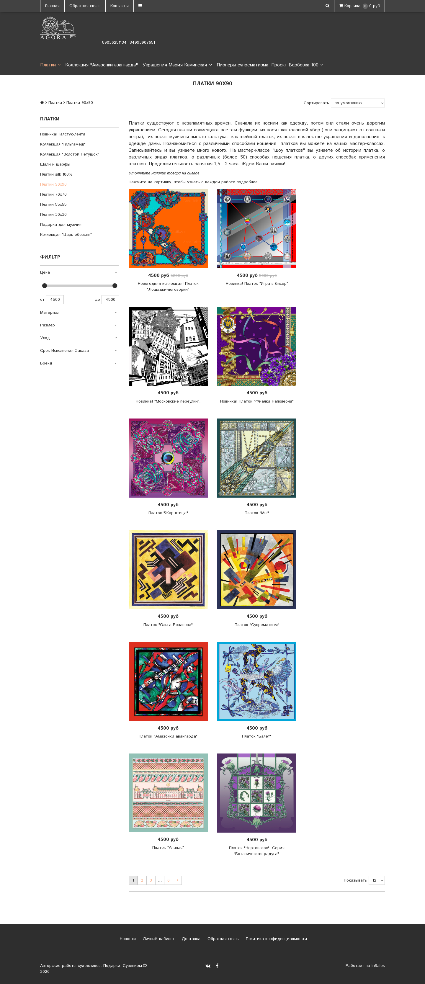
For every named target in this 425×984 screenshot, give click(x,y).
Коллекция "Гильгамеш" (63, 144)
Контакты (119, 6)
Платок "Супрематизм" (257, 625)
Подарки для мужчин (60, 225)
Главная (52, 6)
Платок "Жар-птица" (168, 513)
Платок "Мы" (257, 513)
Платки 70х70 (53, 194)
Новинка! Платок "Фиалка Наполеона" (257, 401)
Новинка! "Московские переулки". (168, 401)
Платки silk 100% (56, 174)
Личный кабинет (158, 939)
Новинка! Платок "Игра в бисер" (257, 284)
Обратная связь (85, 6)
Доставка (190, 939)
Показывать (355, 880)
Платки (50, 65)
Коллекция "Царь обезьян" (66, 235)
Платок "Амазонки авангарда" (168, 736)
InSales (378, 966)
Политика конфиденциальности (275, 939)
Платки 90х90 (53, 184)
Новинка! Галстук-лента (62, 134)
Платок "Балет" (257, 736)
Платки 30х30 (53, 215)
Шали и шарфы (55, 164)
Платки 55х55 (53, 204)
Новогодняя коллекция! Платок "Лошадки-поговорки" (168, 286)
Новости (127, 939)
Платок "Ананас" (168, 848)
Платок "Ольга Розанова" (168, 625)
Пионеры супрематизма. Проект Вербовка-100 (270, 65)
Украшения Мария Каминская (177, 65)
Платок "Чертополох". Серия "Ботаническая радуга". (257, 851)
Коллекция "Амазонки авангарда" (101, 65)
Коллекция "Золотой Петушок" (69, 154)
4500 (55, 299)
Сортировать (316, 103)
